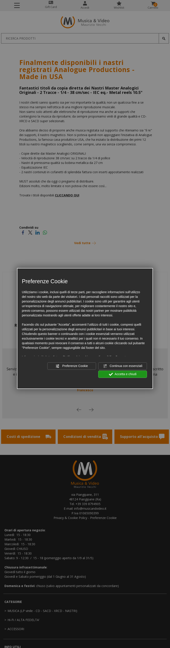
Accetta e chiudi (123, 374)
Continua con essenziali (122, 366)
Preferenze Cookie (72, 366)
